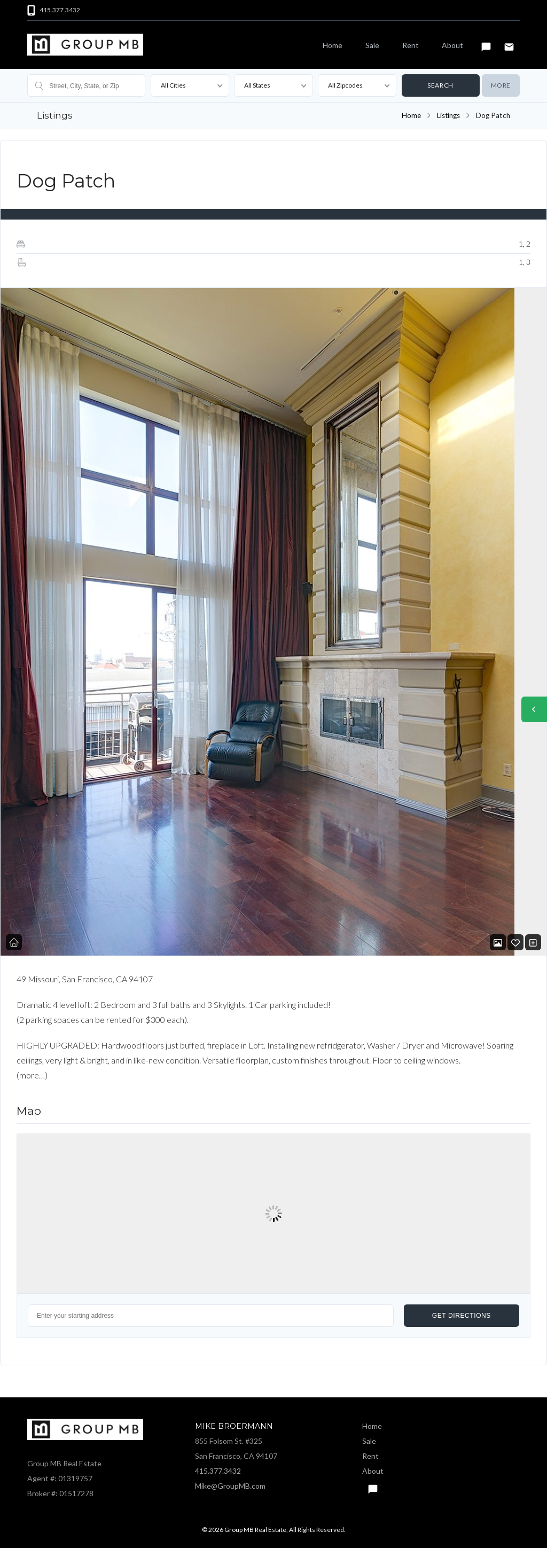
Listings (448, 115)
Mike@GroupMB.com (230, 1485)
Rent (410, 45)
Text (486, 42)
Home (332, 45)
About (452, 45)
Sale (372, 45)
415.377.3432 (218, 1470)
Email (509, 42)
